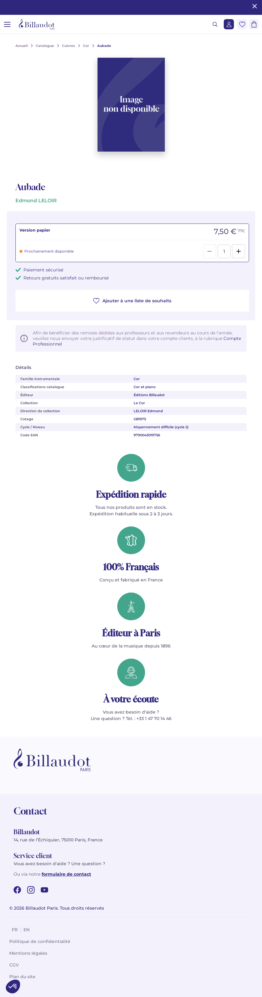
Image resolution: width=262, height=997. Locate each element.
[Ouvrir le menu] (7, 24)
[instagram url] (31, 890)
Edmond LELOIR (36, 200)
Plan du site (22, 976)
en (26, 929)
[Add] (238, 251)
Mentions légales (28, 953)
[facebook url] (17, 890)
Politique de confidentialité (39, 941)
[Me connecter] (229, 24)
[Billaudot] (37, 24)
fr (15, 929)
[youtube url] (44, 890)
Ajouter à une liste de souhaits (132, 301)
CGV (14, 965)
